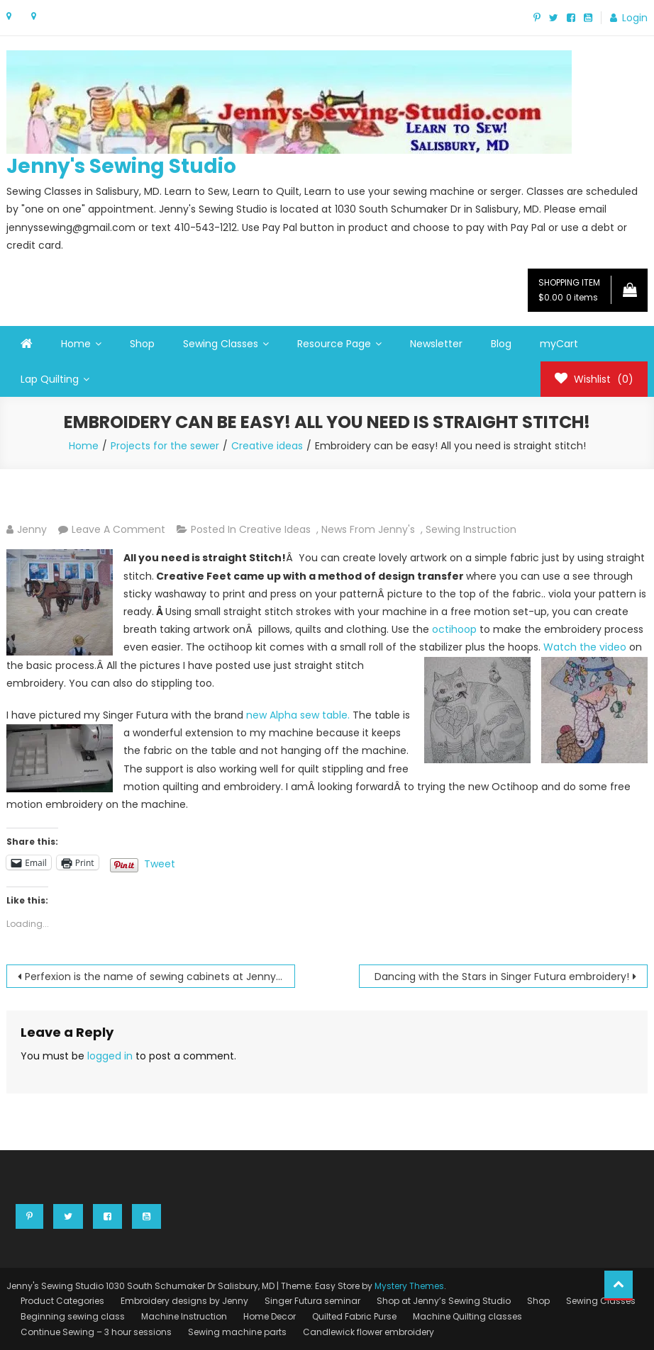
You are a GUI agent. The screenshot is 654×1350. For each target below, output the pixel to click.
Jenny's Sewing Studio (121, 166)
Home (76, 344)
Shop (142, 344)
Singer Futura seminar (312, 1301)
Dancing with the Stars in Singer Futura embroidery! (502, 976)
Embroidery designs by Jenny (184, 1301)
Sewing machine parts (237, 1332)
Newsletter (436, 344)
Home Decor (269, 1316)
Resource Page (334, 344)
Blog (501, 344)
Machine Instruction (184, 1316)
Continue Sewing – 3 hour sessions (96, 1332)
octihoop (454, 629)
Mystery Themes (409, 1286)
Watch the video (586, 647)
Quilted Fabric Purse (354, 1316)
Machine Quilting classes (467, 1316)
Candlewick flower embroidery (368, 1332)
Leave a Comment (118, 529)
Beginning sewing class (73, 1316)
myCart (559, 344)
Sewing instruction (471, 529)
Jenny (32, 529)
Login (635, 17)
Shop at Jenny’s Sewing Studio (444, 1301)
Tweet (159, 862)
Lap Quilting (50, 379)
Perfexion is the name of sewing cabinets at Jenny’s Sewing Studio (160, 976)
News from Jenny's (368, 529)
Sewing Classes (220, 344)
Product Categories (62, 1301)
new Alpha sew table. (298, 715)
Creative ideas (275, 529)
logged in (110, 1056)
